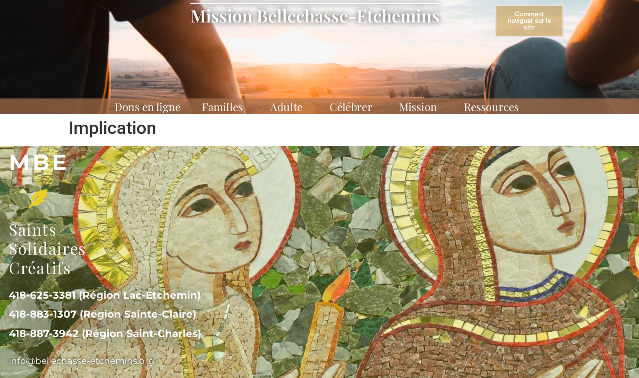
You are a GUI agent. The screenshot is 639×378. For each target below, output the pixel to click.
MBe (39, 162)
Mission (420, 106)
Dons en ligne (147, 106)
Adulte (289, 106)
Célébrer (354, 106)
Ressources (494, 106)
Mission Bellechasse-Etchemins (315, 15)
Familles (225, 106)
